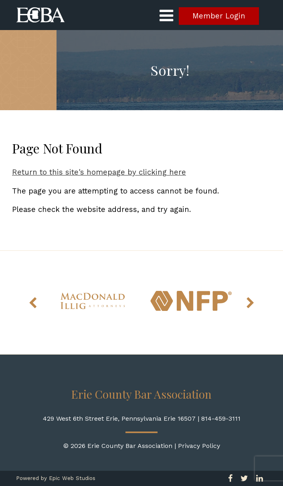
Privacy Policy (199, 446)
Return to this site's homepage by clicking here (99, 172)
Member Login (218, 16)
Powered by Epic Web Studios (55, 478)
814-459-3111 (221, 418)
